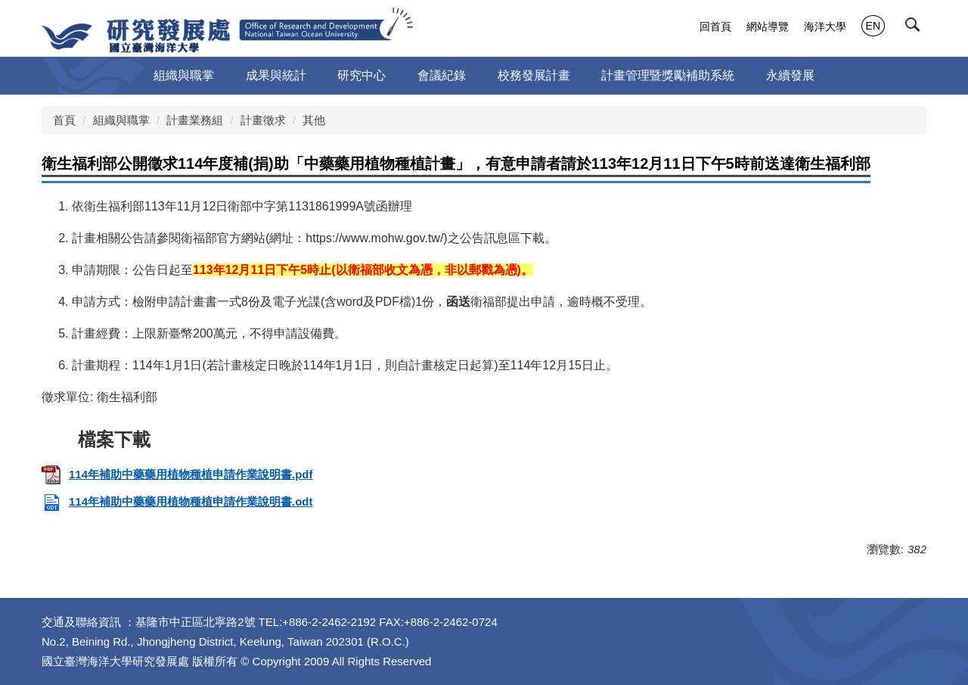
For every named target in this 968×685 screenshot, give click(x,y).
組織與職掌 (121, 120)
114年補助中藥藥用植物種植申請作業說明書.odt (177, 501)
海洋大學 (825, 26)
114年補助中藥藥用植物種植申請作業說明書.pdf (177, 474)
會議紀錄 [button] (441, 75)
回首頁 (715, 26)
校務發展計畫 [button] (534, 75)
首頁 (64, 120)
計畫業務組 (194, 120)
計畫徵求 (263, 120)
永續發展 (790, 75)
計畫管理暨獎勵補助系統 (667, 75)
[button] (915, 28)
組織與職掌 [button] (184, 75)
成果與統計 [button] (276, 75)
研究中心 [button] (361, 75)
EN (873, 26)
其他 (313, 120)
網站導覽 (767, 26)
